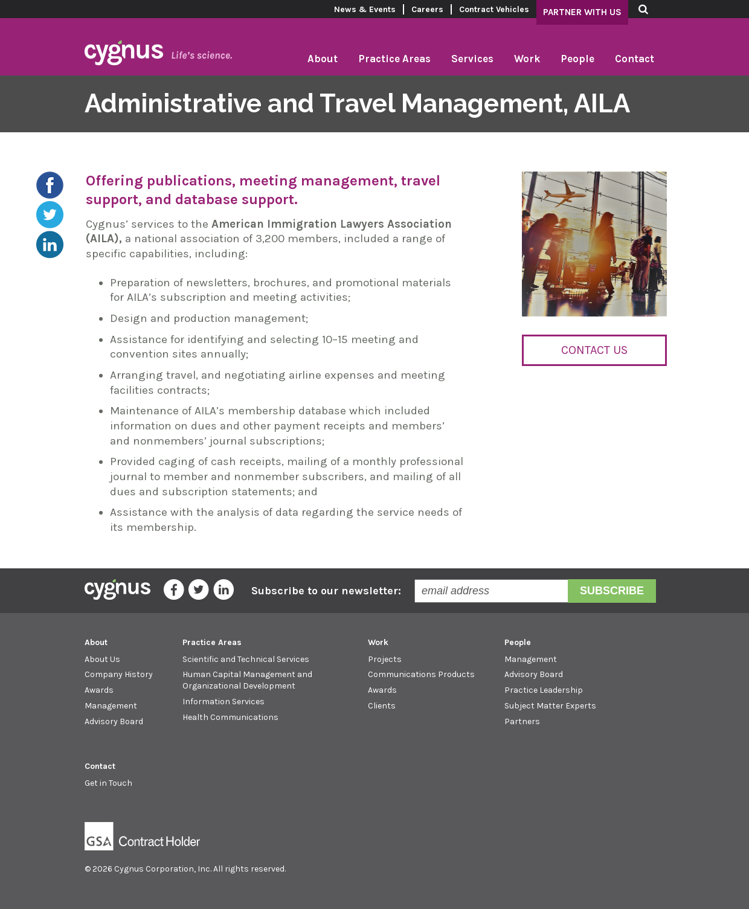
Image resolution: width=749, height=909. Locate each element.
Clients (382, 706)
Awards (99, 690)
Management (111, 706)
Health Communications (230, 717)
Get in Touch (108, 783)
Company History (119, 674)
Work (527, 59)
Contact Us (594, 350)
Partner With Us (582, 12)
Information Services (223, 701)
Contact (634, 59)
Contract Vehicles (494, 9)
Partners (522, 721)
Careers (427, 9)
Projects (385, 659)
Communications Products (421, 674)
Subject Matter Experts (550, 706)
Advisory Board (114, 721)
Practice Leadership (543, 690)
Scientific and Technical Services (245, 659)
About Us (102, 659)
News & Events (365, 9)
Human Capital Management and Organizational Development (247, 679)
